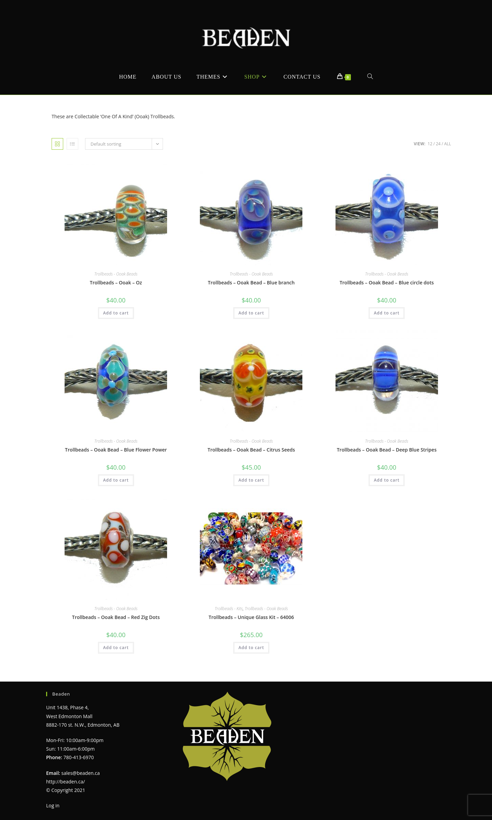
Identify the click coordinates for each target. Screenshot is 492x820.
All (447, 144)
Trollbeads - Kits (229, 608)
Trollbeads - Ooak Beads (115, 274)
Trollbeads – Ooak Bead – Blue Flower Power (116, 449)
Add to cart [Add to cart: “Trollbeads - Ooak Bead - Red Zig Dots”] (116, 647)
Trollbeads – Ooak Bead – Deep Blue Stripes (387, 449)
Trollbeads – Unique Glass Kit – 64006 (251, 617)
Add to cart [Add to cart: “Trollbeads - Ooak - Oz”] (116, 313)
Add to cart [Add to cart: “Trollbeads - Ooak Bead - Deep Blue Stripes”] (386, 480)
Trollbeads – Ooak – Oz (116, 282)
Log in (52, 805)
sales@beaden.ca (81, 773)
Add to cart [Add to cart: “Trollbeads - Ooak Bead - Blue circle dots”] (386, 313)
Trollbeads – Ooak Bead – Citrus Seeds (251, 449)
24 (438, 144)
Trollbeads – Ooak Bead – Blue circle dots (387, 282)
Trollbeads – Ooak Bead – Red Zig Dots (116, 617)
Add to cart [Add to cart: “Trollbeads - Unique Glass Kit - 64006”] (251, 647)
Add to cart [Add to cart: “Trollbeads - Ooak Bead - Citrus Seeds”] (251, 480)
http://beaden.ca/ (65, 781)
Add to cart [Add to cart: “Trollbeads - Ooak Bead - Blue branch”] (251, 313)
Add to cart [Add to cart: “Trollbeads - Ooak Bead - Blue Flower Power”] (116, 480)
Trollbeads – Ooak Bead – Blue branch (251, 282)
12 (430, 144)
